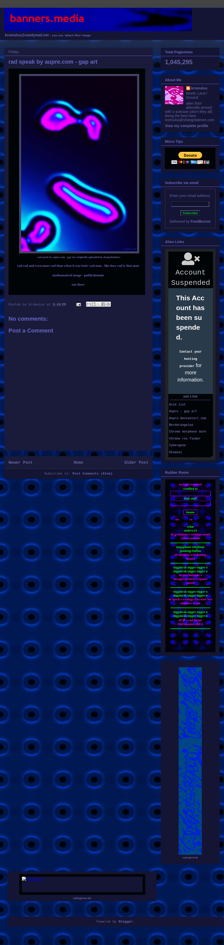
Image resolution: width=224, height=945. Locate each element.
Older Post (136, 462)
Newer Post (21, 462)
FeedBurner (201, 221)
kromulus (199, 88)
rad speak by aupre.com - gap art (56, 257)
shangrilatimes (111, 257)
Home (78, 462)
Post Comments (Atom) (92, 474)
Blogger (126, 922)
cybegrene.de (82, 898)
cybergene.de (190, 857)
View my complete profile (186, 126)
